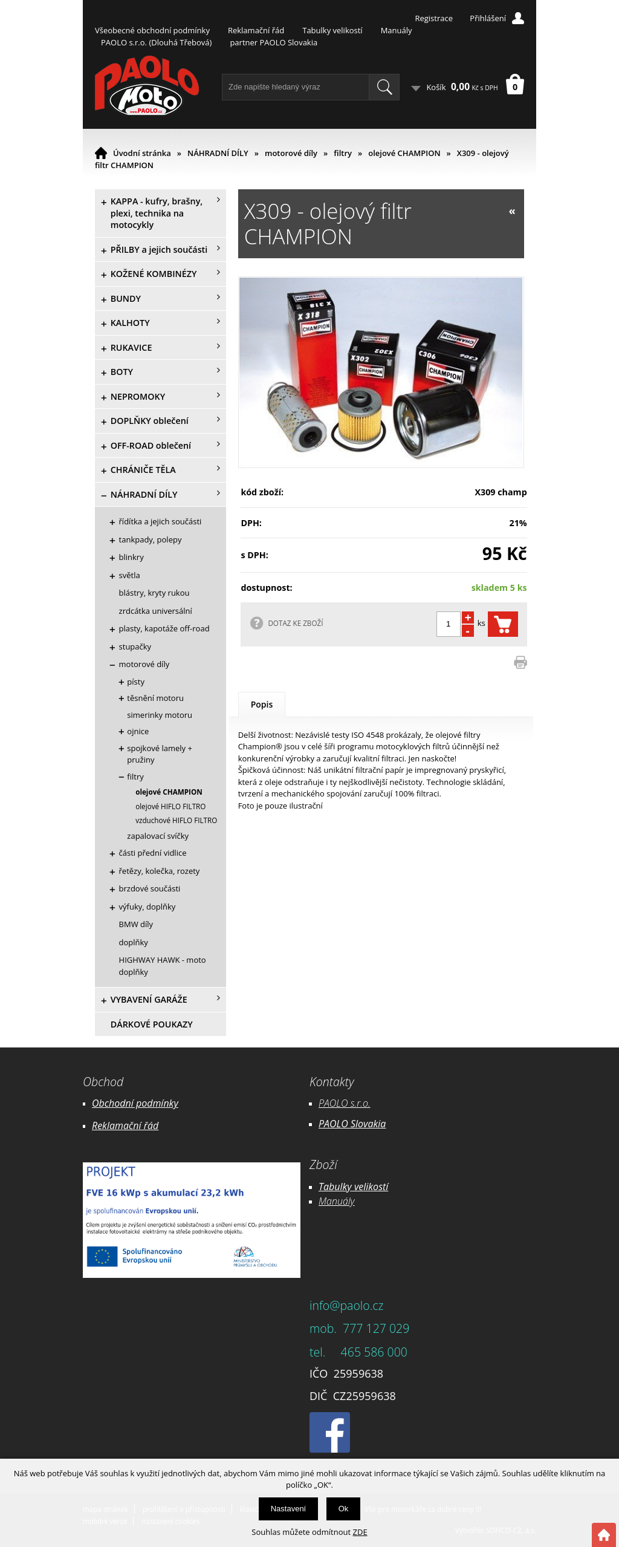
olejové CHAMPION (404, 153)
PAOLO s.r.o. (345, 1103)
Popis (262, 704)
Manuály (396, 30)
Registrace (434, 18)
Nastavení (288, 1508)
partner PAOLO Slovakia (273, 42)
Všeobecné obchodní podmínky (152, 30)
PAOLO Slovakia (352, 1123)
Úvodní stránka (142, 153)
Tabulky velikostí (332, 30)
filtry (343, 153)
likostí (375, 1186)
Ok (344, 1508)
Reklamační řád (256, 30)
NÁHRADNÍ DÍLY (217, 153)
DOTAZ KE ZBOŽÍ (295, 623)
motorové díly (291, 153)
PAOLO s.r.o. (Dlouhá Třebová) (156, 42)
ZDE (360, 1531)
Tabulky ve (341, 1186)
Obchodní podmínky (135, 1103)
